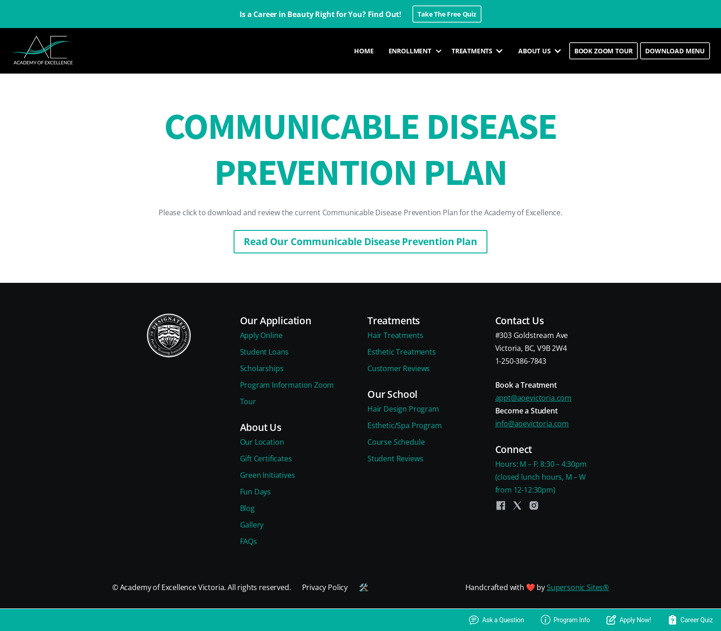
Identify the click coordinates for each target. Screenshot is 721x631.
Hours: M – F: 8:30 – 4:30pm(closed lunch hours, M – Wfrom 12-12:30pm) (541, 477)
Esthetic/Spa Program (404, 425)
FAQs (248, 541)
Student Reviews (395, 458)
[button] (412, 51)
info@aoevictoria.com (532, 424)
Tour (248, 401)
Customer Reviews (398, 368)
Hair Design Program (403, 409)
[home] (43, 51)
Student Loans (264, 352)
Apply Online (261, 335)
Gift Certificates (266, 458)
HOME (363, 50)
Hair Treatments (395, 335)
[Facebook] (500, 505)
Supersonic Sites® (578, 587)
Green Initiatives (267, 475)
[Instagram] (533, 505)
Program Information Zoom (287, 385)
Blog (247, 508)
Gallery (252, 525)
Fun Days (255, 492)
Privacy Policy (325, 587)
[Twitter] (517, 505)
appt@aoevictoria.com (533, 398)
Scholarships (262, 368)
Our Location (262, 442)
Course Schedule (395, 442)
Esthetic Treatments (401, 352)
